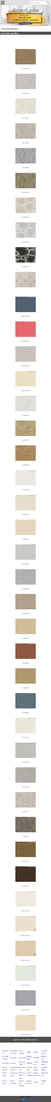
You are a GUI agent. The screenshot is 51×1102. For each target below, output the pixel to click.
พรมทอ (35, 1052)
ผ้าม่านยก (13, 1058)
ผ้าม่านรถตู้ (22, 1058)
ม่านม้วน (13, 1063)
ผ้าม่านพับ (5, 1063)
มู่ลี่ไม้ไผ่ (29, 1063)
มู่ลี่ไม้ (28, 1052)
